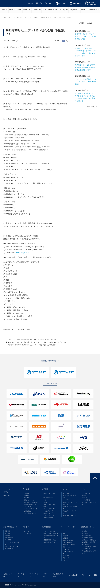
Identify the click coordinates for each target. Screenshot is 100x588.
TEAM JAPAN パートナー (70, 552)
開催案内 (6, 329)
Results (19, 10)
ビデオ (84, 495)
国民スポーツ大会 (29, 500)
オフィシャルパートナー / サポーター (70, 548)
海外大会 (26, 497)
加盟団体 (65, 538)
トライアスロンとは (49, 531)
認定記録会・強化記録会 (31, 502)
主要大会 (26, 493)
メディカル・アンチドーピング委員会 (89, 547)
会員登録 (7, 531)
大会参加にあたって (10, 527)
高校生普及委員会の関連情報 (89, 552)
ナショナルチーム (48, 497)
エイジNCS (27, 506)
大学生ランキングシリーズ (70, 507)
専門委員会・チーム (88, 527)
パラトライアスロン (49, 508)
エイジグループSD (49, 511)
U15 (13, 329)
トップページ (8, 489)
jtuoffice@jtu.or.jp (22, 252)
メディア (84, 489)
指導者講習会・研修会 (50, 540)
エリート (46, 500)
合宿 (28, 329)
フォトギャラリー (87, 493)
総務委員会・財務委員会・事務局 (88, 543)
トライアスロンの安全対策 (12, 543)
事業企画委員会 (86, 535)
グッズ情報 (8, 540)
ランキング (65, 489)
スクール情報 (9, 537)
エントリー (27, 527)
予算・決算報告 (67, 542)
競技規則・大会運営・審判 (50, 536)
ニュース (6, 495)
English (72, 575)
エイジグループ (28, 533)
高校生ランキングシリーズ (70, 512)
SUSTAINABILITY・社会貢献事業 (31, 510)
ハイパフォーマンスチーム (50, 494)
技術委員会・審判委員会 (89, 540)
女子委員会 (85, 533)
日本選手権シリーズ (30, 504)
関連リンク (66, 558)
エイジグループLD (48, 515)
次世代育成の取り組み (30, 513)
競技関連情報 (46, 527)
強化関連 (21, 329)
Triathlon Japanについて (69, 528)
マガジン (84, 497)
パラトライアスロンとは (50, 533)
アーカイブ (66, 555)
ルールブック (9, 533)
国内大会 (26, 495)
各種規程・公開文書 (69, 544)
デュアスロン (47, 506)
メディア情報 (86, 500)
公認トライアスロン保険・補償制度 (11, 547)
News (44, 10)
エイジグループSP (48, 513)
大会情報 (26, 489)
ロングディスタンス (49, 504)
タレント (46, 502)
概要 (64, 533)
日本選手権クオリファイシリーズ (70, 503)
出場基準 (7, 535)
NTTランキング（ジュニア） (70, 496)
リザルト (6, 492)
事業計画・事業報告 (69, 540)
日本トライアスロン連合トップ (13, 17)
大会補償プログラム (49, 542)
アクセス (65, 560)
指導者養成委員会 (87, 537)
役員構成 (65, 536)
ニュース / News (32, 17)
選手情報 (45, 489)
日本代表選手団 (48, 517)
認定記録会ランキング (69, 515)
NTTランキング (67, 493)
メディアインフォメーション (89, 503)
